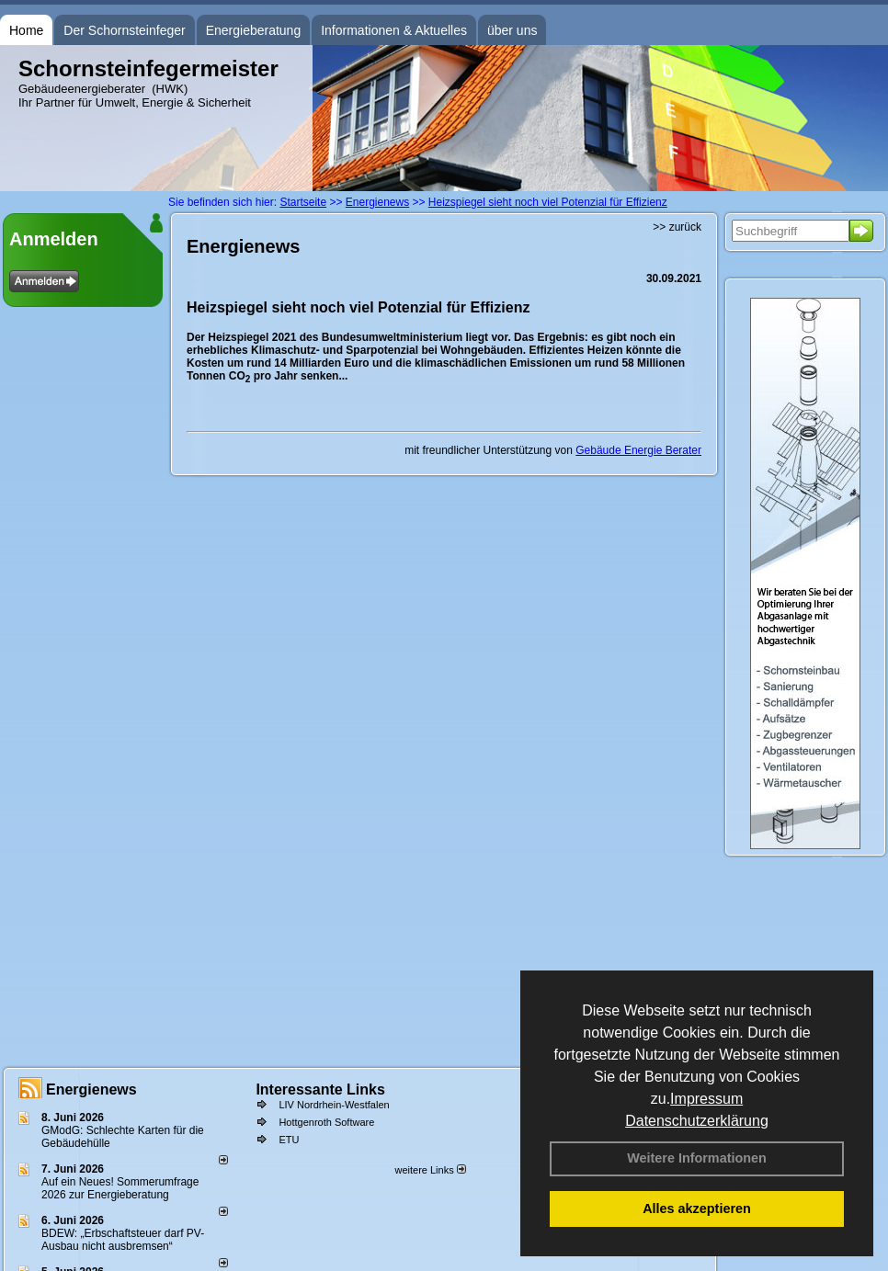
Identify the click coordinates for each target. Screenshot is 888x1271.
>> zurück (677, 227)
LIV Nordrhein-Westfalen (334, 1104)
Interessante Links (320, 1089)
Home (26, 30)
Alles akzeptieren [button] (697, 1208)
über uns (512, 30)
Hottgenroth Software (326, 1122)
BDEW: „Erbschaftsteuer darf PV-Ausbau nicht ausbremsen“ (122, 1240)
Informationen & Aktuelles (394, 30)
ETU (289, 1139)
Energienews (91, 1089)
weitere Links (429, 1169)
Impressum (706, 1098)
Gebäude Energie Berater (638, 450)
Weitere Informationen (697, 1158)
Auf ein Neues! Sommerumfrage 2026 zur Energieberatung (120, 1188)
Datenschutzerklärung (696, 1121)
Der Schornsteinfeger (124, 30)
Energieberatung (254, 30)
